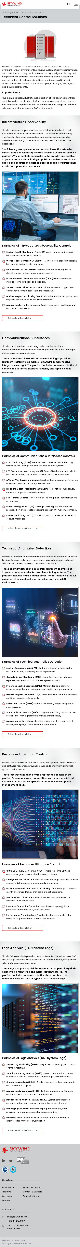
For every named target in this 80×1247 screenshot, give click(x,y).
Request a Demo (31, 1196)
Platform (6, 1191)
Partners (6, 1200)
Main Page (7, 12)
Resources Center (32, 1187)
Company (7, 1196)
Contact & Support (32, 1191)
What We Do (8, 1187)
